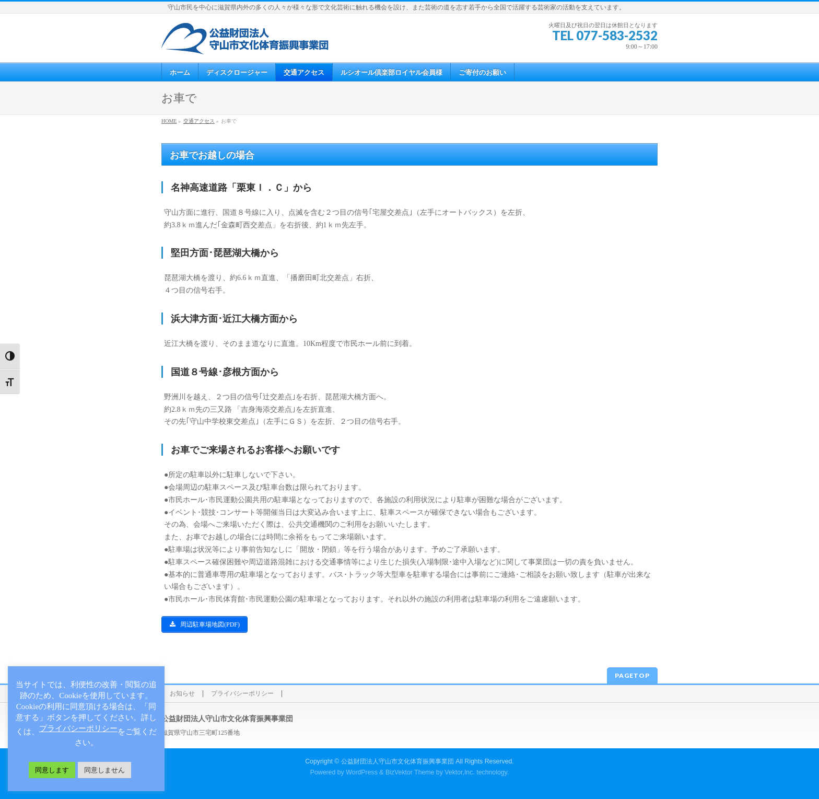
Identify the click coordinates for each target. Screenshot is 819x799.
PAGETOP (632, 675)
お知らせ (182, 693)
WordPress (362, 772)
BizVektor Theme (410, 772)
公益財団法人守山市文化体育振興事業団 (397, 761)
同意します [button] (52, 770)
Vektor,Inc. (459, 772)
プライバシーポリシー (242, 693)
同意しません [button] (104, 770)
